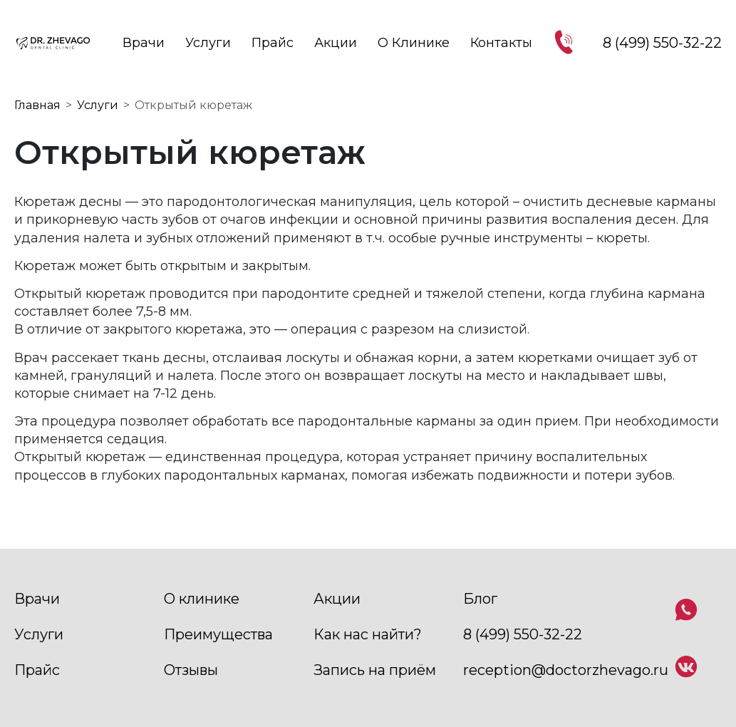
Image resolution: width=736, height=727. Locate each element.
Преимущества (218, 634)
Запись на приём (374, 670)
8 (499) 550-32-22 (522, 634)
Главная (37, 105)
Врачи (144, 43)
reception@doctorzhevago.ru (565, 670)
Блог (480, 599)
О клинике (414, 43)
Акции (335, 43)
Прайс (273, 43)
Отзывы (191, 670)
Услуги (208, 43)
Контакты (501, 43)
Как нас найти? (367, 634)
